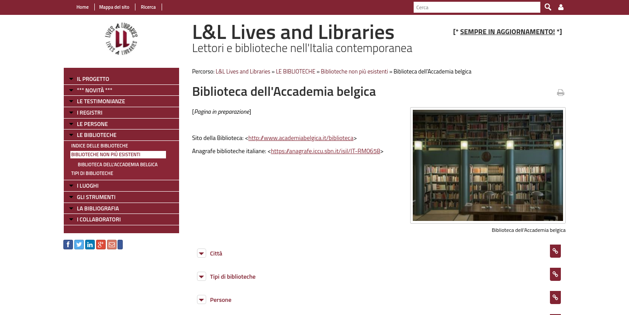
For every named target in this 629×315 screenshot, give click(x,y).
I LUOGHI (88, 185)
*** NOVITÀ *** (94, 90)
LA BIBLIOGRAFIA (98, 208)
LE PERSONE (92, 123)
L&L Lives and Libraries (243, 71)
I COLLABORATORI (99, 219)
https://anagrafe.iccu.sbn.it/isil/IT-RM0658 (325, 150)
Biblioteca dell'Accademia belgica (118, 164)
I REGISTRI (89, 112)
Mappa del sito (114, 7)
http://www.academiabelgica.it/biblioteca (301, 137)
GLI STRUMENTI (96, 196)
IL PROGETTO (93, 78)
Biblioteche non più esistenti (105, 154)
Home (82, 7)
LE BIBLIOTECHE (97, 134)
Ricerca (148, 7)
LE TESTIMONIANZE (101, 101)
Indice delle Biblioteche (99, 145)
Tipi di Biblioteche (92, 173)
